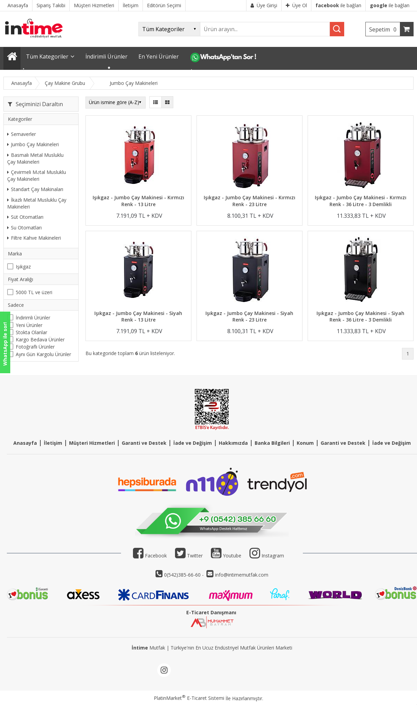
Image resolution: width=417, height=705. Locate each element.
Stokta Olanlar (31, 332)
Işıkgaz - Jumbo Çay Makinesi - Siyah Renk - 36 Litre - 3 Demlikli (360, 316)
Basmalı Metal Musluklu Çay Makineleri (35, 158)
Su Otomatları (24, 227)
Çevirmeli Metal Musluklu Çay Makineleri (36, 175)
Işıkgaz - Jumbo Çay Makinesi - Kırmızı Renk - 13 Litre (138, 200)
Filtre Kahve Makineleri (34, 238)
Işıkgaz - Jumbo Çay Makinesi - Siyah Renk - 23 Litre (249, 316)
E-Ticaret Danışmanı (211, 612)
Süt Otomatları (25, 217)
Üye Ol (296, 5)
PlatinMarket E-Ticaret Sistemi (189, 698)
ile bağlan (338, 5)
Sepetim (384, 29)
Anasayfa (25, 443)
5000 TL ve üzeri (34, 292)
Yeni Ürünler (29, 325)
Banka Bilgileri (272, 443)
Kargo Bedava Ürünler (40, 339)
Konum (305, 443)
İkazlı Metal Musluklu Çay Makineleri (36, 203)
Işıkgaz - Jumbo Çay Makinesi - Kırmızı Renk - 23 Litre (249, 200)
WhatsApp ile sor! (5, 344)
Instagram (272, 555)
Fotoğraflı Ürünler (35, 346)
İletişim (53, 443)
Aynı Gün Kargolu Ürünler (43, 354)
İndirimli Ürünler (33, 317)
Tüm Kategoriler (47, 56)
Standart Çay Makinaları (35, 189)
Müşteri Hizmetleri (92, 443)
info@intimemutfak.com (241, 574)
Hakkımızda (233, 443)
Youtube (226, 555)
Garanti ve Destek (144, 443)
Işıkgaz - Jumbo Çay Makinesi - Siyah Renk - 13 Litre (138, 316)
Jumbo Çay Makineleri (33, 144)
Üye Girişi (264, 5)
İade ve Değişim (192, 443)
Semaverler (21, 134)
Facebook (150, 555)
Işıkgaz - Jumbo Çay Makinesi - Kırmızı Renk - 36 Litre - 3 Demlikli (360, 200)
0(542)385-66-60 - (184, 574)
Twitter (189, 555)
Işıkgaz (23, 266)
